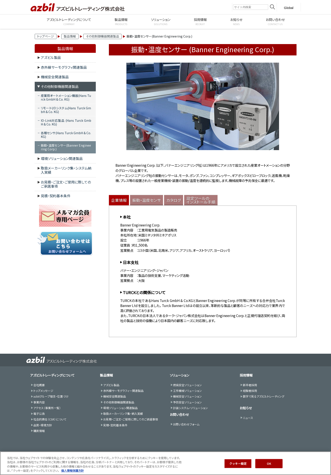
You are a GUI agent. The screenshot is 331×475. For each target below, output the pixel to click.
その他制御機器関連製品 (102, 36)
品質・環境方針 (42, 425)
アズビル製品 (51, 57)
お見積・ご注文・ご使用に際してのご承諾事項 (66, 184)
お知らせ (246, 408)
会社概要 (39, 385)
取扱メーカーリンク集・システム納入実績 (66, 170)
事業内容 (39, 402)
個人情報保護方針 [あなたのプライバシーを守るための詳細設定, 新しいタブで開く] (72, 473)
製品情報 (70, 36)
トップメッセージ (43, 391)
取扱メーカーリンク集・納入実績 (123, 414)
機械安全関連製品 (55, 76)
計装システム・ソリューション (190, 408)
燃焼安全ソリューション (187, 385)
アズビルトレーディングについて (52, 375)
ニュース (248, 418)
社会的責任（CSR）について (50, 419)
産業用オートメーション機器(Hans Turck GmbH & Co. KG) (66, 97)
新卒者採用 (250, 385)
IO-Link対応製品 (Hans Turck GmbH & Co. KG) (66, 122)
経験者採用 (250, 391)
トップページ (45, 36)
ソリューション (179, 375)
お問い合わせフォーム (186, 424)
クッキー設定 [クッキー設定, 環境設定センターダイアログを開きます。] (238, 465)
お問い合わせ (179, 414)
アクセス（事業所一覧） (47, 408)
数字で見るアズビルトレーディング (263, 396)
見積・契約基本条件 (55, 195)
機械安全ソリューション (187, 396)
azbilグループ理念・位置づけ (51, 396)
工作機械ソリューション (187, 391)
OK (269, 465)
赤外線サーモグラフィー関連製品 (123, 391)
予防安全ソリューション (187, 402)
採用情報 (246, 375)
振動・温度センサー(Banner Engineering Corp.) (66, 147)
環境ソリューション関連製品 (62, 158)
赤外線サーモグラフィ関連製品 (64, 67)
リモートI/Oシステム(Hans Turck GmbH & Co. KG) (66, 110)
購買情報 (39, 431)
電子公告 (39, 414)
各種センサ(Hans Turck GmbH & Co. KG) (66, 135)
